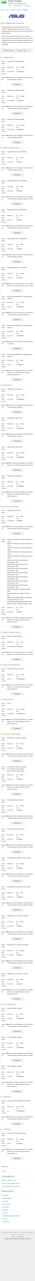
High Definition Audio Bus (14, 510)
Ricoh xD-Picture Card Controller (16, 771)
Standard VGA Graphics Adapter (15, 61)
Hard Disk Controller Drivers (11, 734)
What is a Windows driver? (9, 1180)
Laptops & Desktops (16, 10)
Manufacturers (18, 5)
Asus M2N (5, 1195)
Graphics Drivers (8, 57)
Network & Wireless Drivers (11, 148)
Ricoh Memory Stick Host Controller (16, 738)
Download (17, 84)
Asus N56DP (5, 1207)
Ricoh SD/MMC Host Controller (15, 769)
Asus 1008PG (5, 1221)
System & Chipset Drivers (11, 506)
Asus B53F (5, 1201)
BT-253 (9, 703)
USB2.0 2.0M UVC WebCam (14, 636)
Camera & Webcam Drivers (11, 632)
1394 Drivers (7, 1097)
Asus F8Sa (5, 1210)
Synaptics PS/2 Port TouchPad (15, 668)
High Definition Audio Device (14, 389)
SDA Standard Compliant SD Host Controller (19, 858)
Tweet (4, 1171)
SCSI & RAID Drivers (9, 1004)
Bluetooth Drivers (8, 699)
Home (10, 5)
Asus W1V (5, 1213)
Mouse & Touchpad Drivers (11, 665)
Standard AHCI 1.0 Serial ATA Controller (17, 915)
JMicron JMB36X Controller (14, 1008)
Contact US (27, 5)
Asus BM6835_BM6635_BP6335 (11, 1216)
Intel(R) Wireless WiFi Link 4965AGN (17, 151)
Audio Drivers (7, 385)
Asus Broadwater (6, 1198)
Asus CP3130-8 (6, 1204)
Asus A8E (4, 1219)
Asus (7, 10)
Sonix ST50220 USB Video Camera (16, 1133)
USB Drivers (7, 1129)
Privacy (13, 1236)
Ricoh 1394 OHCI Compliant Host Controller (19, 1100)
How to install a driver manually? (10, 1186)
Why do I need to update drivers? (11, 1183)
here (31, 42)
